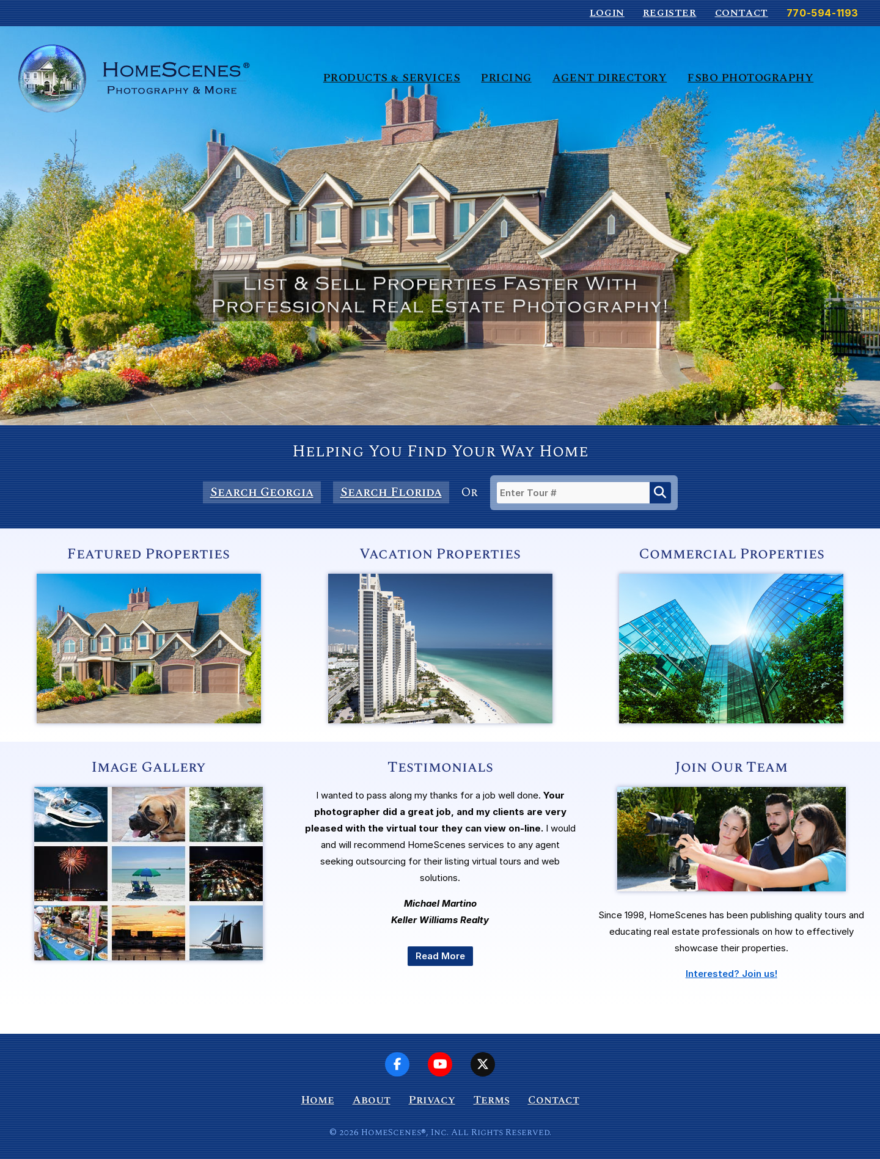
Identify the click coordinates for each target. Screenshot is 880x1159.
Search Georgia (262, 492)
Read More (440, 956)
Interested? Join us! (731, 973)
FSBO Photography (750, 78)
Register (670, 12)
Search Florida (391, 492)
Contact (741, 12)
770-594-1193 (823, 13)
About (372, 1100)
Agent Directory (609, 78)
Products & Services (392, 78)
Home (317, 1100)
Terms (492, 1100)
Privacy (432, 1100)
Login (607, 12)
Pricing (506, 78)
